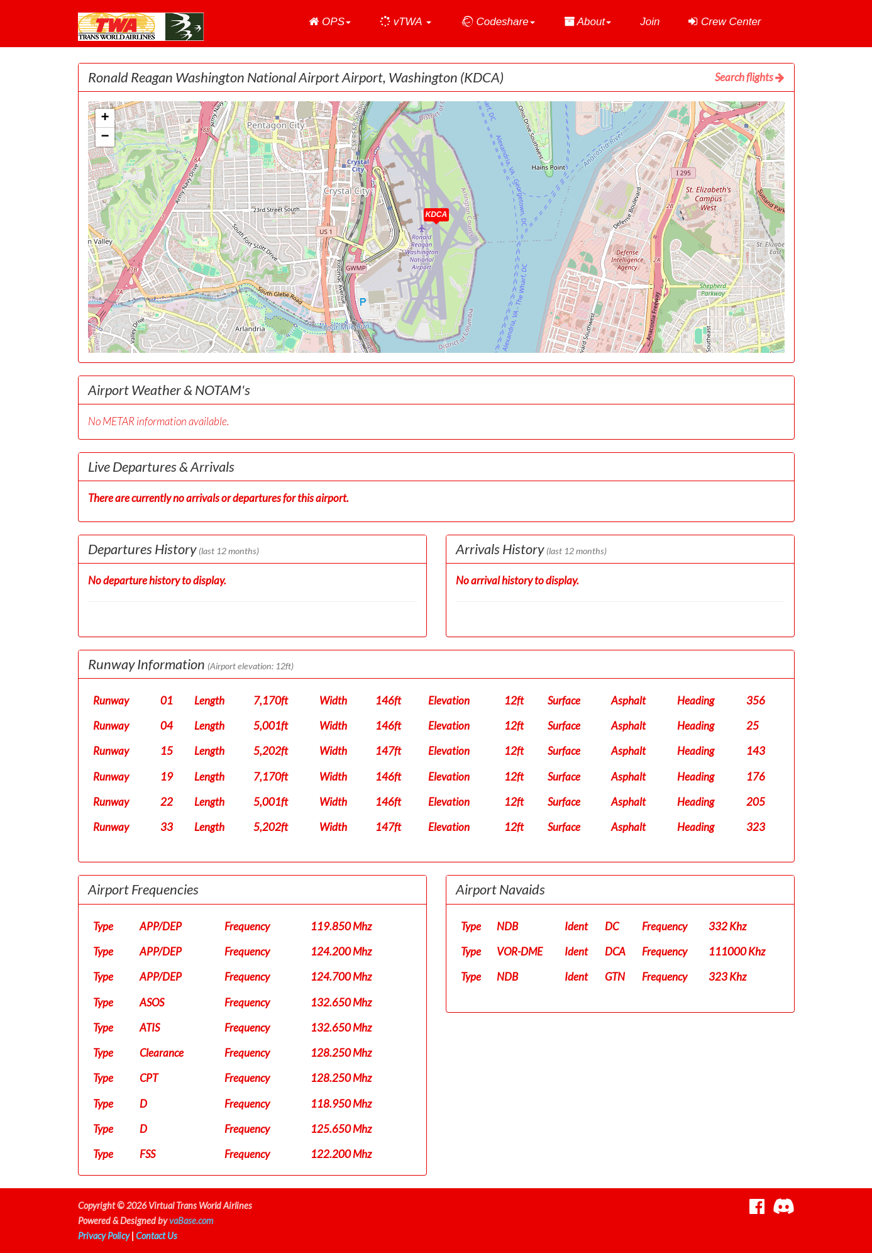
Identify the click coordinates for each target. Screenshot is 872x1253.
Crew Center (724, 22)
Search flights (750, 77)
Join (650, 22)
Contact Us (156, 1235)
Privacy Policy (104, 1235)
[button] (330, 22)
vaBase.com (191, 1220)
